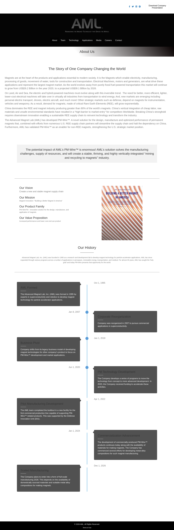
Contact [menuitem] (118, 40)
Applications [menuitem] (87, 40)
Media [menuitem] (98, 40)
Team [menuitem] (63, 40)
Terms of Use (87, 528)
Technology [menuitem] (74, 40)
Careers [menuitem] (108, 40)
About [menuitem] (54, 40)
